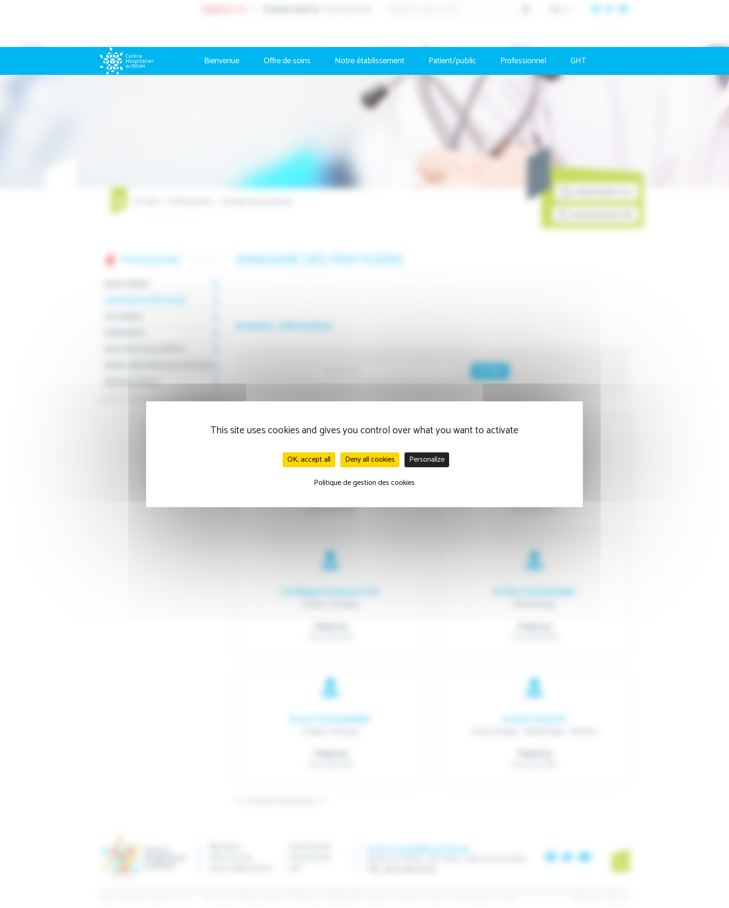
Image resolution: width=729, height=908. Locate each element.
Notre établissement (369, 61)
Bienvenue (221, 61)
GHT (578, 61)
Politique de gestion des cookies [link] (364, 483)
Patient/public (452, 61)
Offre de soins (287, 61)
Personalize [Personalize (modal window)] (426, 459)
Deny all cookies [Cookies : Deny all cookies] (370, 459)
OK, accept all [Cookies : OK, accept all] (309, 459)
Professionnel (523, 61)
